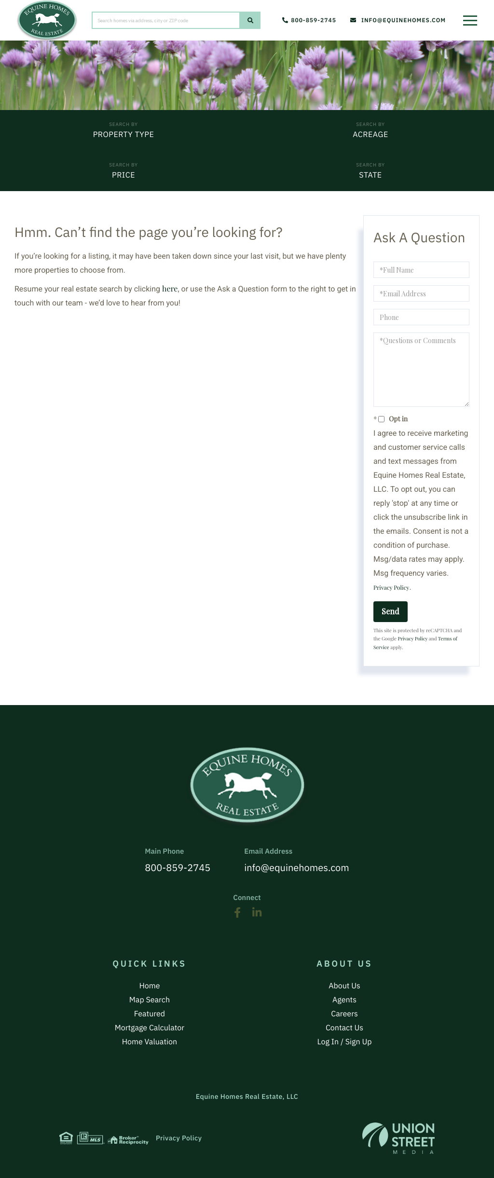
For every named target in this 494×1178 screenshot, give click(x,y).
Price (123, 175)
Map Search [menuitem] (149, 1000)
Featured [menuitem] (149, 1014)
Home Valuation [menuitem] (149, 1042)
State (370, 175)
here (170, 289)
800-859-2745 (309, 20)
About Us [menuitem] (344, 986)
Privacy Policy (391, 588)
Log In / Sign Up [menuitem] (344, 1042)
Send (390, 611)
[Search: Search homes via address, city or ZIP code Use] (166, 20)
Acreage (370, 134)
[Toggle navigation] (472, 17)
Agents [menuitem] (344, 1000)
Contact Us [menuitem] (344, 1028)
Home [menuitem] (149, 986)
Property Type (123, 134)
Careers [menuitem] (344, 1014)
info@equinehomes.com (398, 20)
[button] (250, 20)
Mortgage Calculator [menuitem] (149, 1028)
